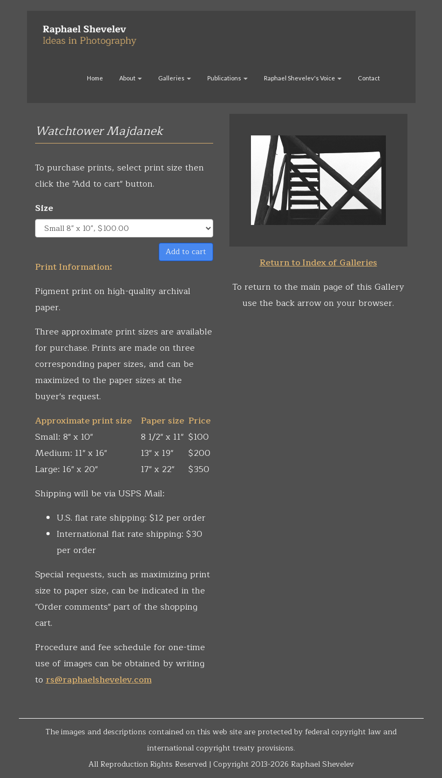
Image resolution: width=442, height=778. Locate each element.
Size (44, 208)
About (130, 77)
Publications (227, 77)
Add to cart (186, 251)
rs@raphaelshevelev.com (99, 680)
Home (95, 77)
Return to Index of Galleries (318, 263)
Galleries (174, 77)
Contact (369, 77)
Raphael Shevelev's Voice (303, 77)
